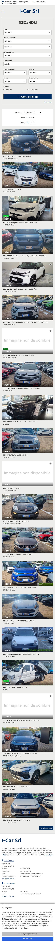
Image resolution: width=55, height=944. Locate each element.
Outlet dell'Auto (9, 883)
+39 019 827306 (41, 2)
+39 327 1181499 (10, 4)
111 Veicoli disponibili (27, 96)
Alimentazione (8, 52)
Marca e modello (9, 38)
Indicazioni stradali (8, 879)
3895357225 (24, 891)
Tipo (5, 29)
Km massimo (33, 78)
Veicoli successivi (46, 828)
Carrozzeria (7, 61)
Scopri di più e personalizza (27, 934)
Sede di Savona (9, 861)
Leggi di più (48, 855)
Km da (5, 78)
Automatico (33, 89)
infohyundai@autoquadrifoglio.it (16, 2)
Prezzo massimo (9, 69)
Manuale (8, 89)
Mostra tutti (48, 102)
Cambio (6, 86)
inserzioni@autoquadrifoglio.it (30, 876)
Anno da (32, 69)
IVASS (4, 855)
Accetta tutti (27, 939)
